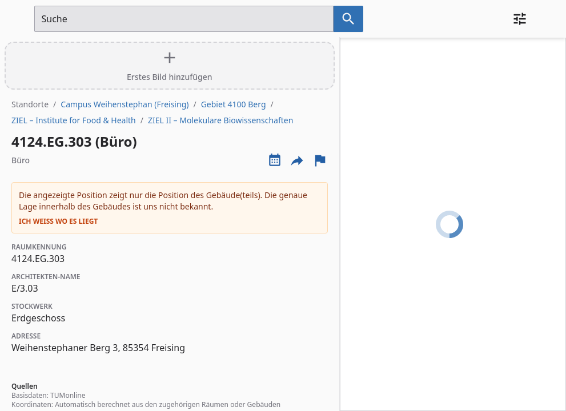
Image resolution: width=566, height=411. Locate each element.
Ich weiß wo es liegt (58, 221)
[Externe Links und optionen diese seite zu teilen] (297, 160)
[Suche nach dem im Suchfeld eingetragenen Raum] (348, 19)
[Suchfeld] (184, 18)
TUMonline (67, 395)
